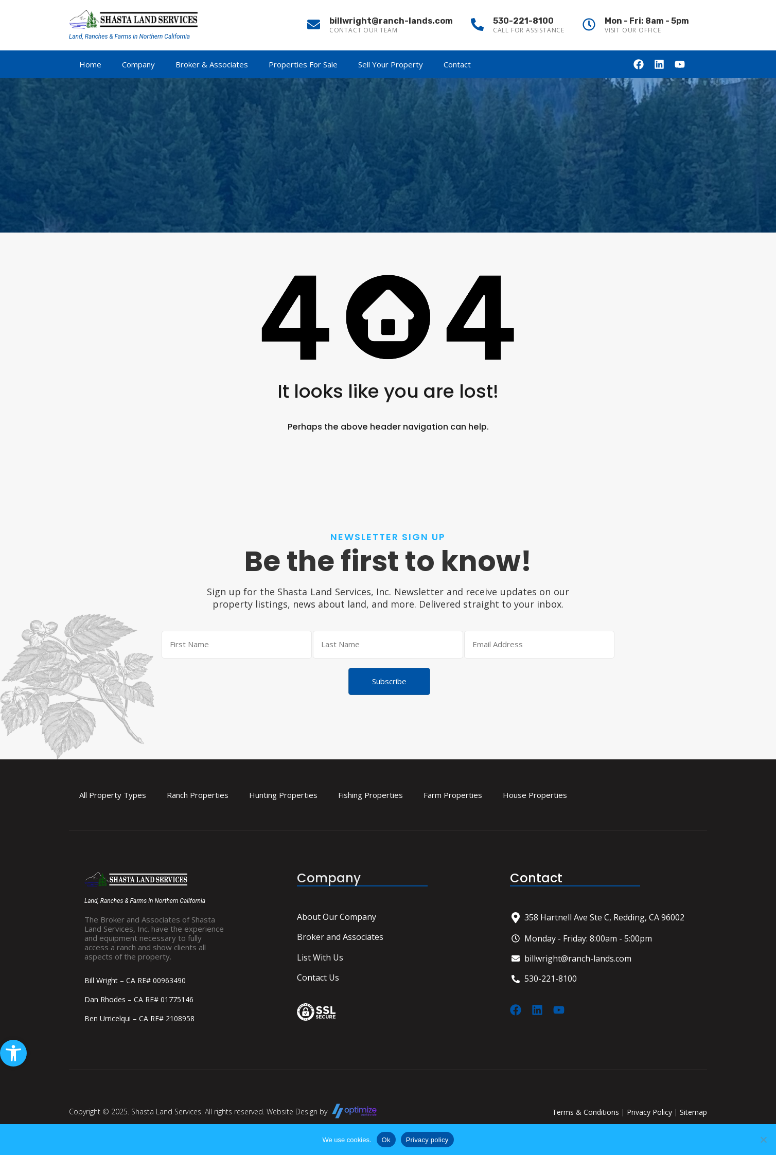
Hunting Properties (283, 795)
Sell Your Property (390, 64)
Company (138, 64)
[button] (13, 1053)
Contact (457, 64)
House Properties (535, 795)
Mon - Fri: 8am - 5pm (647, 21)
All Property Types (112, 795)
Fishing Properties (370, 795)
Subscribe (389, 681)
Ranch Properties (197, 795)
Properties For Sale (303, 64)
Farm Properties (453, 795)
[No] (763, 1140)
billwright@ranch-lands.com (391, 21)
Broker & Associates (211, 64)
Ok (386, 1140)
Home (90, 64)
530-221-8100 (523, 21)
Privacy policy (427, 1140)
